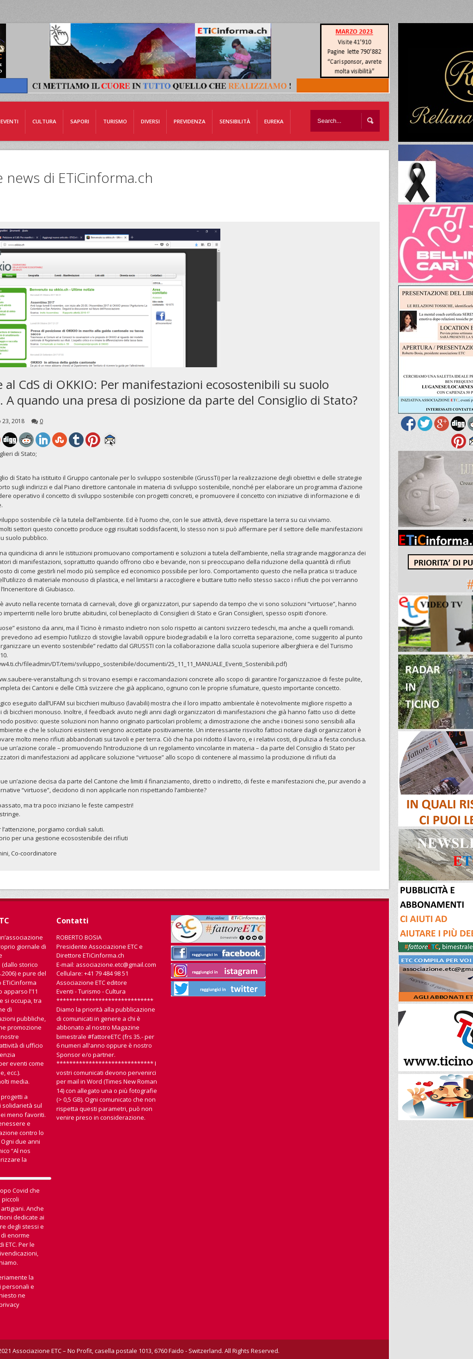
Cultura (44, 121)
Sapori (79, 121)
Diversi (150, 121)
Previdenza (190, 121)
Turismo (115, 121)
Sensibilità (234, 121)
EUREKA (274, 121)
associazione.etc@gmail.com (116, 964)
